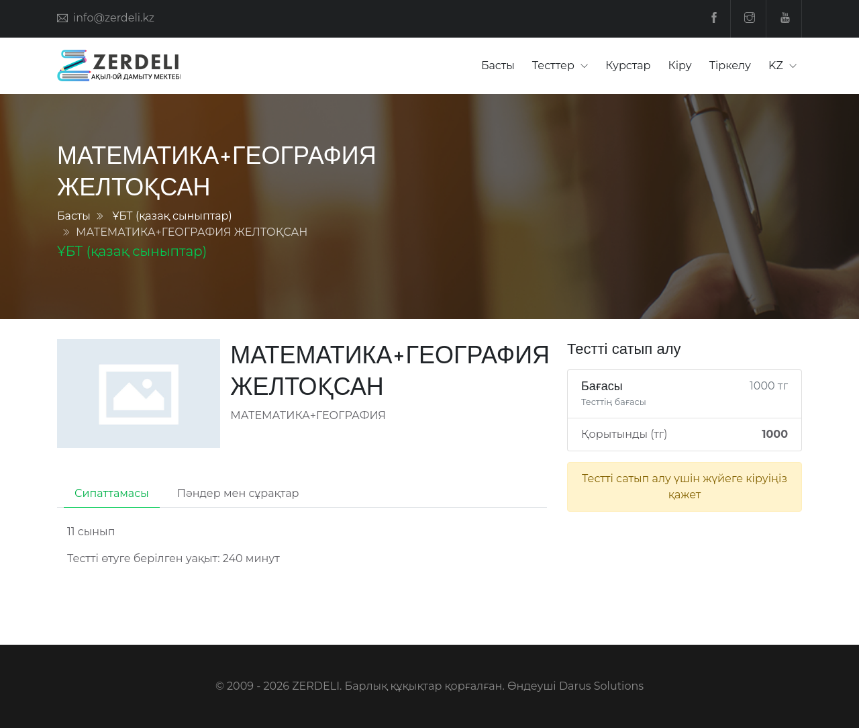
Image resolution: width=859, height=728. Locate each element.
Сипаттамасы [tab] (111, 493)
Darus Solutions (601, 686)
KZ (777, 65)
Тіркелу (730, 65)
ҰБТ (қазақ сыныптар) (172, 216)
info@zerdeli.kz (113, 17)
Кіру (680, 65)
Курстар (627, 65)
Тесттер (554, 65)
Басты (498, 65)
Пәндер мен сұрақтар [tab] (238, 493)
